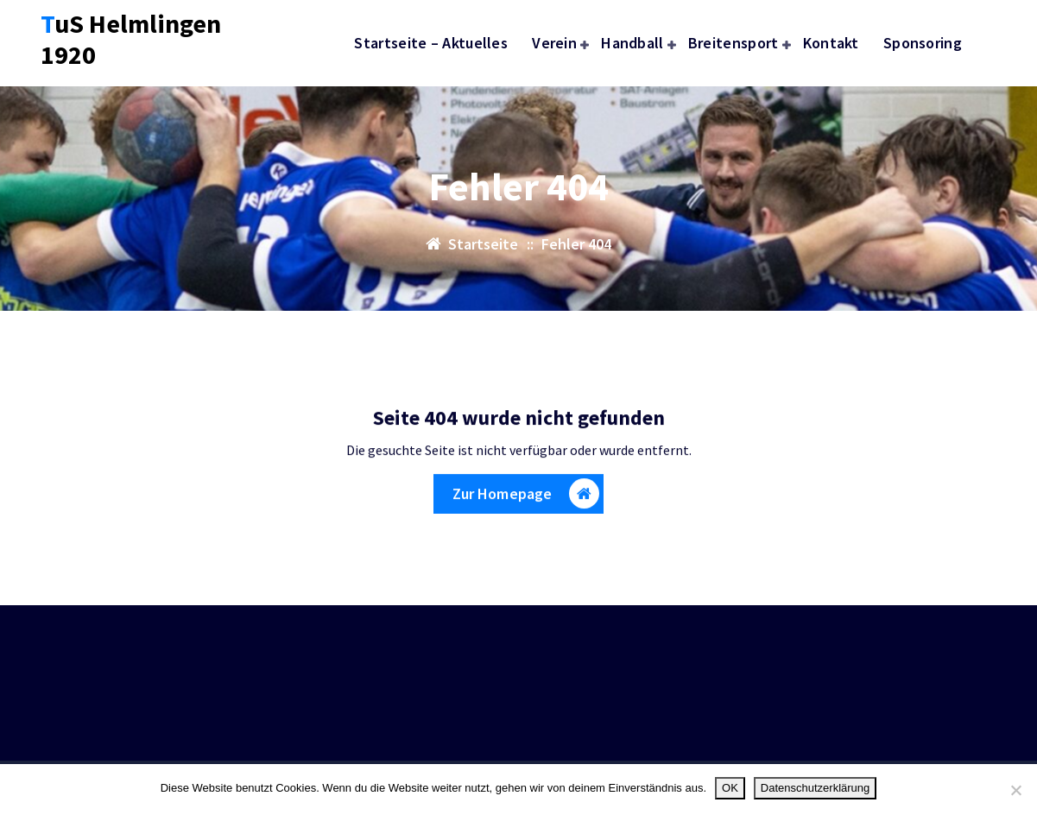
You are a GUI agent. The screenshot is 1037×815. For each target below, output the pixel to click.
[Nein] (1015, 790)
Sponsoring (922, 43)
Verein (554, 43)
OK (730, 787)
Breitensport (733, 43)
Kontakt (831, 43)
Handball (632, 43)
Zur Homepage (526, 500)
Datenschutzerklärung (815, 787)
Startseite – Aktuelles (431, 43)
